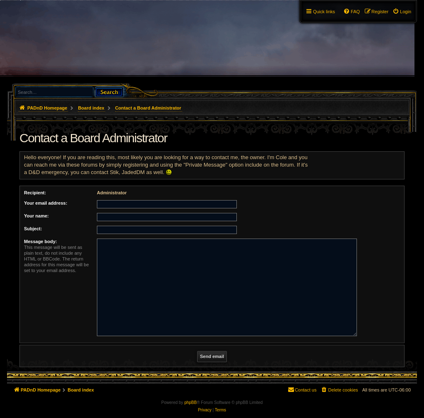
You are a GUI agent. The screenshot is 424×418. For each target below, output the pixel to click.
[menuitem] (402, 12)
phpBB (190, 402)
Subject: (33, 228)
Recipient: (35, 192)
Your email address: (45, 203)
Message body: (40, 241)
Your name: (36, 215)
